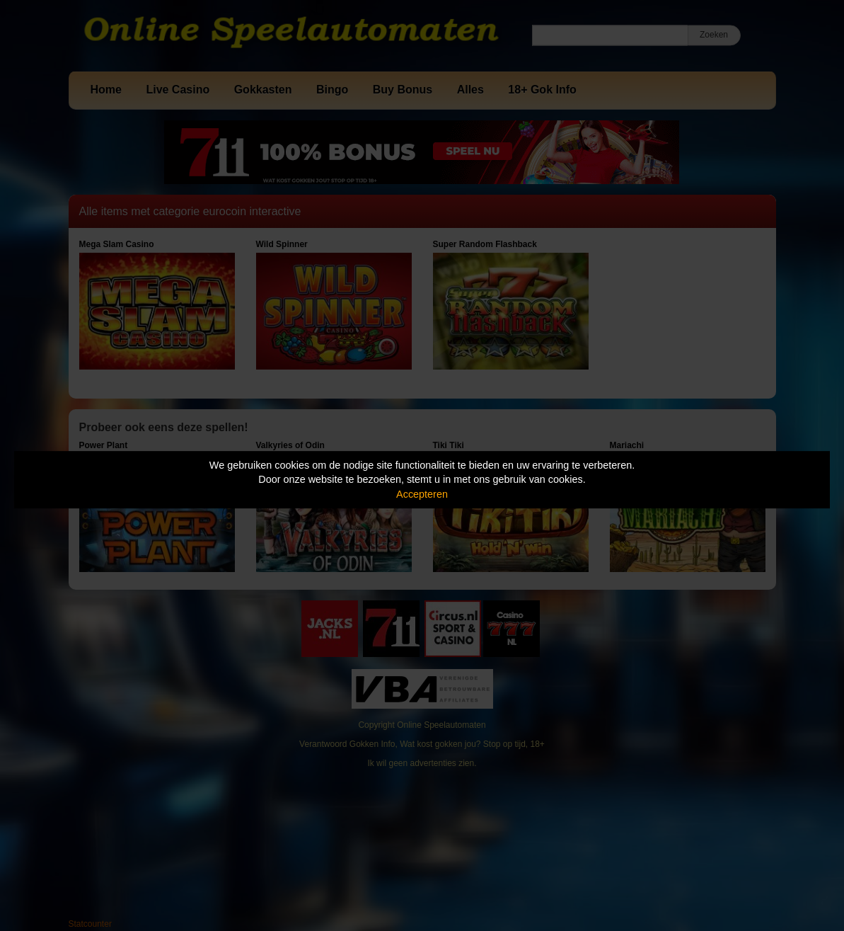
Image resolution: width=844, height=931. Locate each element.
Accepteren (422, 494)
